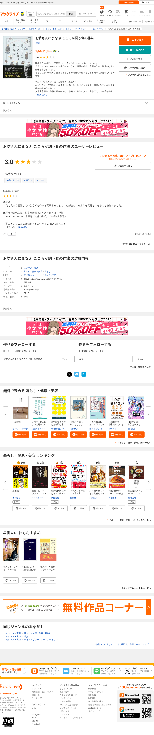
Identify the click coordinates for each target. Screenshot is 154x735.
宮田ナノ (74, 429)
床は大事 (17, 422)
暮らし (47, 271)
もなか (103, 429)
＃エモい (41, 180)
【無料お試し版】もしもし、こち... (77, 424)
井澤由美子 (94, 498)
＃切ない (28, 180)
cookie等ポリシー (95, 708)
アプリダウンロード (68, 695)
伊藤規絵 (55, 498)
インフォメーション (68, 708)
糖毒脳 (16, 491)
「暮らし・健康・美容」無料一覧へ (134, 442)
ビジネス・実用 (31, 268)
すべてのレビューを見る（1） (137, 244)
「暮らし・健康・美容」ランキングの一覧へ (130, 520)
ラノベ (74, 21)
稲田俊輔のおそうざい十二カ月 (135, 492)
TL (60, 21)
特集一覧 (36, 695)
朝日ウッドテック (20, 429)
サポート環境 (65, 701)
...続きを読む (41, 94)
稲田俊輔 (132, 498)
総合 (7, 21)
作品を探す (64, 692)
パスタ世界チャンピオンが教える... (116, 493)
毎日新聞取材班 (57, 429)
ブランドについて (96, 692)
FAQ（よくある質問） (69, 705)
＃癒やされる (12, 180)
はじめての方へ (135, 21)
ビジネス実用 (101, 21)
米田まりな (94, 429)
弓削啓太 (112, 498)
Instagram (36, 714)
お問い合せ (64, 711)
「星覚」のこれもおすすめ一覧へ (135, 588)
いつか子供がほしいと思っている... (39, 424)
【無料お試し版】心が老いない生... (116, 424)
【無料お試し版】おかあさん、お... (134, 424)
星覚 (38, 43)
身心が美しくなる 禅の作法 (10, 568)
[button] (21, 434)
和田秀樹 (112, 429)
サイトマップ (94, 711)
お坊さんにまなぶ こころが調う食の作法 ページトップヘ (122, 644)
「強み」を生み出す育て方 (77, 492)
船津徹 (73, 498)
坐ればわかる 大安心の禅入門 (29, 568)
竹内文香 (132, 429)
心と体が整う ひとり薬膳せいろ (97, 492)
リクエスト (64, 714)
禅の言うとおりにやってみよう (47, 568)
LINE (34, 708)
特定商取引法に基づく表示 (99, 705)
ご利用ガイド (148, 21)
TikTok (34, 718)
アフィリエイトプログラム (71, 718)
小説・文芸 (87, 21)
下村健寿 (16, 498)
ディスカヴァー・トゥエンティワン (40, 275)
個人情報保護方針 (96, 701)
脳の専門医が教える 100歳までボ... (58, 493)
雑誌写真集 (114, 21)
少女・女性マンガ (33, 21)
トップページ (37, 688)
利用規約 (92, 698)
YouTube (35, 721)
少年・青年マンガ (20, 21)
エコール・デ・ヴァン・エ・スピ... (39, 493)
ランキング (37, 698)
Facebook (36, 724)
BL (47, 21)
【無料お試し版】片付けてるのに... (97, 424)
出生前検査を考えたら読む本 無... (58, 424)
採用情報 (92, 695)
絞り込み (31, 14)
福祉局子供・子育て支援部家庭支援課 (48, 429)
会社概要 (92, 688)
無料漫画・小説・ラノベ (42, 692)
